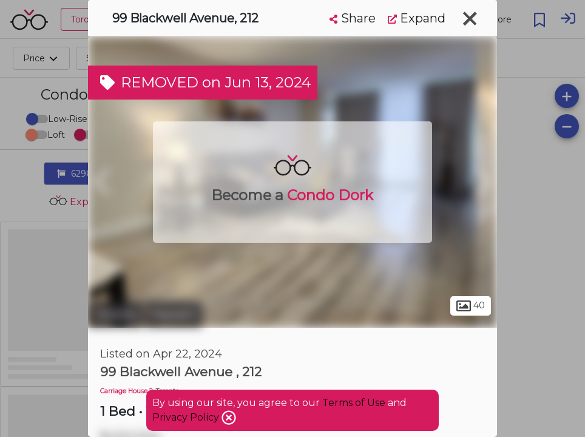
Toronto (115, 314)
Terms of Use (353, 402)
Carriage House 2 (126, 391)
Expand (416, 18)
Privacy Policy (186, 417)
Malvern (174, 314)
